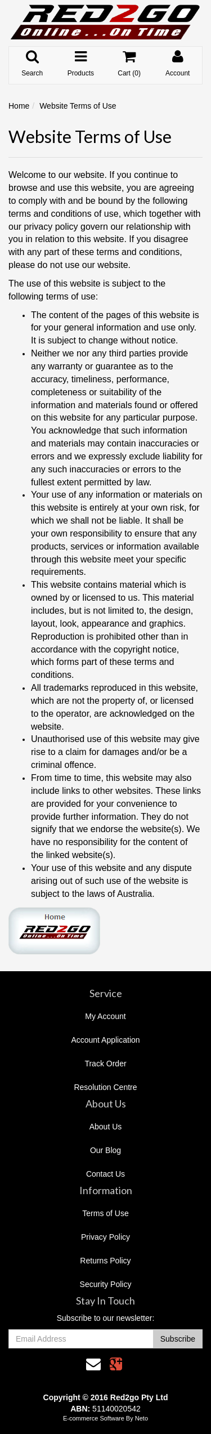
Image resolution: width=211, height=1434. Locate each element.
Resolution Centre (105, 1087)
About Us (105, 1126)
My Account (105, 1016)
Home (18, 105)
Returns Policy (105, 1260)
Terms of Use (105, 1213)
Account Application (105, 1039)
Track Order (105, 1063)
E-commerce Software (93, 1418)
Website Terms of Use (77, 105)
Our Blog (105, 1150)
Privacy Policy (105, 1236)
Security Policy (106, 1284)
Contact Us (105, 1173)
